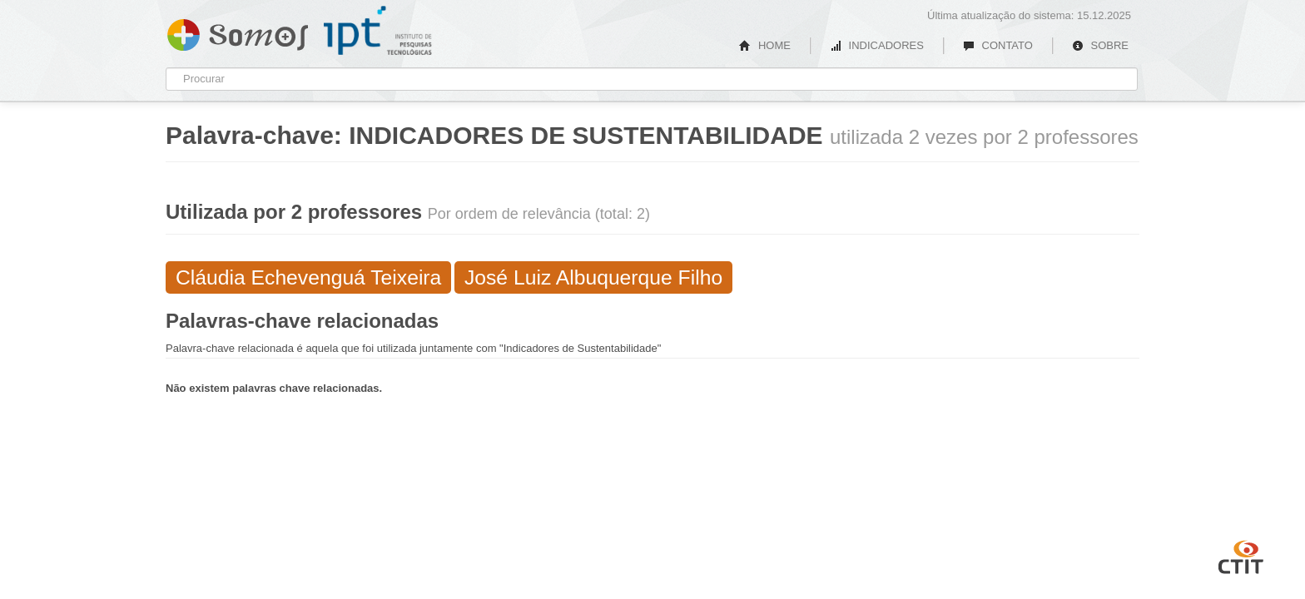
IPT (378, 31)
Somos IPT (238, 31)
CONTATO (998, 45)
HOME (765, 45)
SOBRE (1100, 45)
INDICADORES (877, 45)
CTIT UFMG (1240, 555)
